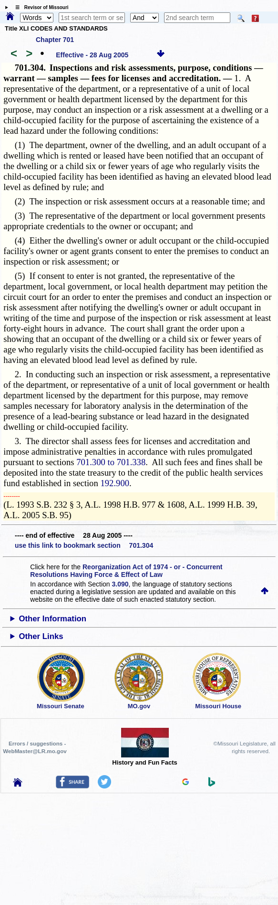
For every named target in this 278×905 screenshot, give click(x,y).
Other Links (41, 636)
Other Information (52, 618)
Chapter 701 (55, 39)
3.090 (120, 584)
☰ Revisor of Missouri (39, 7)
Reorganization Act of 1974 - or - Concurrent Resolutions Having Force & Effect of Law (126, 570)
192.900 (114, 483)
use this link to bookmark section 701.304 (84, 545)
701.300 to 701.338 (110, 462)
